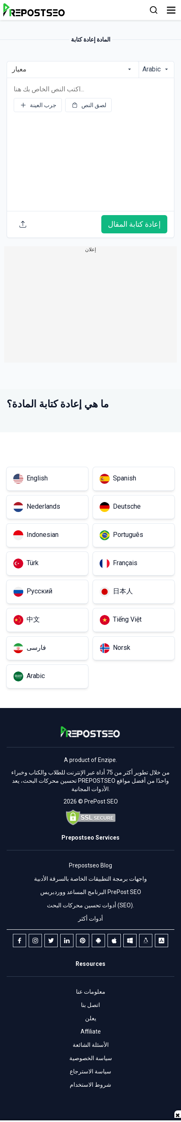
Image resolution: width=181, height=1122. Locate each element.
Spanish (118, 479)
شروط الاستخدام (90, 1084)
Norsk (115, 648)
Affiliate (91, 1031)
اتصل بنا (90, 1005)
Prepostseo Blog (90, 865)
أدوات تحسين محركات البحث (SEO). (90, 905)
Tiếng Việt (121, 620)
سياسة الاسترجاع (90, 1071)
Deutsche (120, 507)
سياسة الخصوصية (90, 1058)
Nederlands (36, 507)
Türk (26, 563)
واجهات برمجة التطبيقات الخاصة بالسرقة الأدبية (90, 878)
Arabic (29, 676)
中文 (26, 620)
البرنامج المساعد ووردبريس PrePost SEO (90, 892)
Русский (32, 592)
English (30, 479)
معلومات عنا (90, 991)
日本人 (116, 592)
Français (118, 563)
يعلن (90, 1018)
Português (121, 535)
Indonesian (36, 535)
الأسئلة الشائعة (91, 1044)
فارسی (29, 648)
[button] (171, 10)
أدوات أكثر (90, 918)
